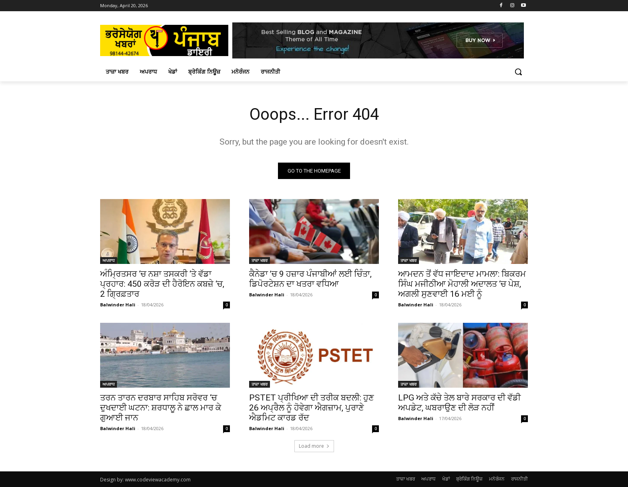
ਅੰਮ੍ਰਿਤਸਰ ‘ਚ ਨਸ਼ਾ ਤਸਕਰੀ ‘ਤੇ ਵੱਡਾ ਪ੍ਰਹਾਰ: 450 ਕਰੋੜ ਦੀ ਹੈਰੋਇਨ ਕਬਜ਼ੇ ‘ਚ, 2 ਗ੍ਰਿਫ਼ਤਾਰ (162, 284)
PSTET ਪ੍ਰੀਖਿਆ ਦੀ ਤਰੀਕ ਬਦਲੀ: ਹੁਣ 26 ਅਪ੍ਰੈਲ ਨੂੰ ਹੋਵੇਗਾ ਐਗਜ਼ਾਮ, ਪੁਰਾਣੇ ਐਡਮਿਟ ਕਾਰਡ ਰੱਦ (311, 408)
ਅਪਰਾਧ (109, 260)
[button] (518, 71)
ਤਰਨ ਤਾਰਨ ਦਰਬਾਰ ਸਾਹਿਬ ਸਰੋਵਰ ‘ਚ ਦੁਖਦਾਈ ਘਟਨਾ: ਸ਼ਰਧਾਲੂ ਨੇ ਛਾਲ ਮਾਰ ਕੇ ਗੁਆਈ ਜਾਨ (160, 408)
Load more (314, 446)
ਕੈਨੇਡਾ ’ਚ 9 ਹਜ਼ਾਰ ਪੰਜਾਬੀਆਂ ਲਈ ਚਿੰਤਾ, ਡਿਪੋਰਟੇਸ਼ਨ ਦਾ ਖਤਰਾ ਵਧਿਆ (310, 279)
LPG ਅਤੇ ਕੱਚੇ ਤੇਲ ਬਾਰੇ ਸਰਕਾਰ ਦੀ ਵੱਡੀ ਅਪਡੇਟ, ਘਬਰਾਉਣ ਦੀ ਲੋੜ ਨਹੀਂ (459, 403)
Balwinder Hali (117, 305)
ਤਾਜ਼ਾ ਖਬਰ (260, 260)
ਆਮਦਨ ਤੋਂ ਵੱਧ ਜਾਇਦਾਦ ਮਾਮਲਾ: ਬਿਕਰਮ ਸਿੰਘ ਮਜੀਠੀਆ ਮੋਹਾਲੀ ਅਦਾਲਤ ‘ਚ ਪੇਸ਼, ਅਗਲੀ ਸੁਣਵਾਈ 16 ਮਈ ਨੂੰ (462, 284)
